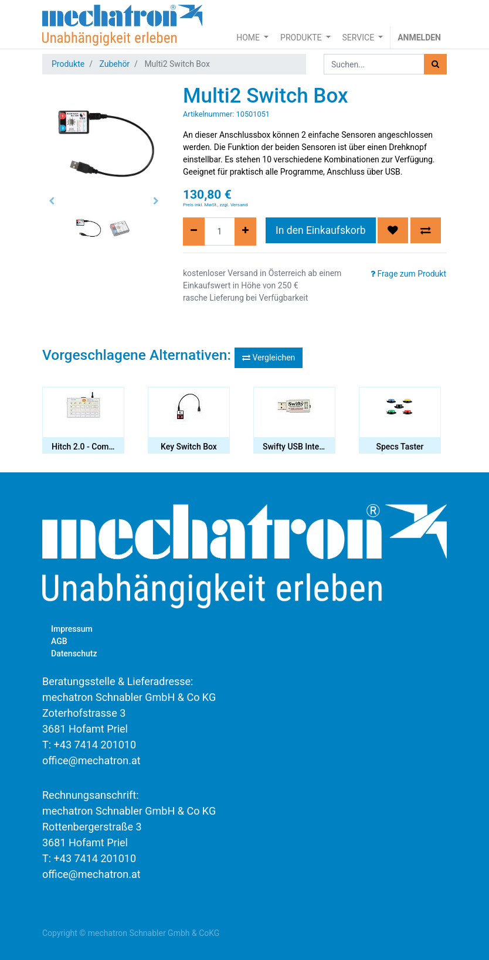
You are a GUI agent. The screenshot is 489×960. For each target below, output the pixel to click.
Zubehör (114, 64)
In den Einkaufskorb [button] (321, 230)
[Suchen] (435, 64)
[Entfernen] (194, 231)
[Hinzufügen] (245, 231)
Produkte (68, 64)
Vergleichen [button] (268, 357)
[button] (51, 201)
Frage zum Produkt (408, 273)
